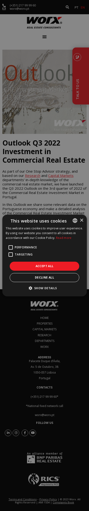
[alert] (44, 255)
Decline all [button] (44, 277)
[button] (44, 288)
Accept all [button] (45, 266)
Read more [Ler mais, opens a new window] (64, 238)
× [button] (81, 220)
